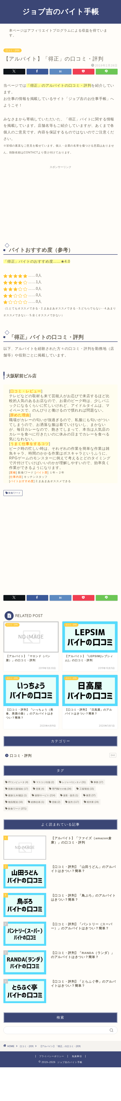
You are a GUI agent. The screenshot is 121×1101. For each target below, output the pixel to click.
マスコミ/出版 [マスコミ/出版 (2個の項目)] (45, 782)
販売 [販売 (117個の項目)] (73, 802)
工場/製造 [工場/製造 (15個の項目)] (86, 789)
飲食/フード (14, 493)
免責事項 (77, 1056)
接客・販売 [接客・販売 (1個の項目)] (70, 795)
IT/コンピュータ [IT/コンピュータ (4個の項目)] (18, 782)
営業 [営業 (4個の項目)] (40, 789)
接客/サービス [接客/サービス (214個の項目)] (45, 795)
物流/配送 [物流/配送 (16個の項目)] (15, 802)
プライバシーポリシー (51, 1056)
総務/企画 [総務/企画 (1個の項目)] (37, 802)
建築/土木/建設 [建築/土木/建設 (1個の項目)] (17, 795)
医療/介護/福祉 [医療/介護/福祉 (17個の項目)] (18, 789)
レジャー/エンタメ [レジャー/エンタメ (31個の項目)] (74, 782)
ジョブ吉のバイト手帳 (60, 11)
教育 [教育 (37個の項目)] (91, 795)
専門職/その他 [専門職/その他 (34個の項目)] (61, 789)
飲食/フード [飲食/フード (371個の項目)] (17, 808)
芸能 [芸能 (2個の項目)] (56, 802)
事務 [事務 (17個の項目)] (98, 782)
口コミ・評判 (12, 50)
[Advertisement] (60, 203)
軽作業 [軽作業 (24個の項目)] (92, 802)
